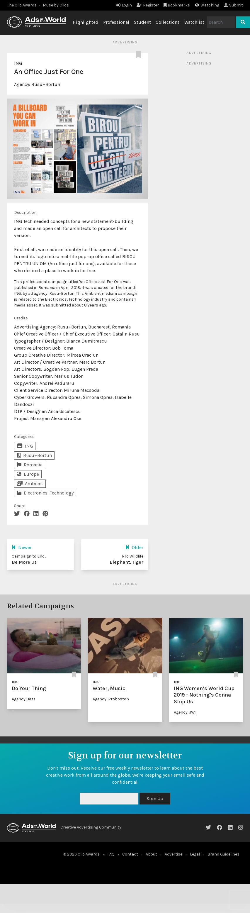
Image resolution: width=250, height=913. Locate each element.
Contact (130, 854)
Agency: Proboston (111, 699)
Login (124, 5)
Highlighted (85, 22)
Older (134, 547)
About (151, 854)
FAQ (111, 854)
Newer (22, 547)
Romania (29, 464)
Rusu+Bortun (45, 84)
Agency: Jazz (23, 699)
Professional (116, 22)
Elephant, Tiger (126, 562)
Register (148, 5)
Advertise (173, 854)
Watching (207, 5)
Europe (28, 474)
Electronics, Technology (45, 493)
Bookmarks (177, 5)
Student (142, 22)
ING (18, 63)
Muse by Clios (56, 5)
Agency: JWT (185, 712)
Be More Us (24, 562)
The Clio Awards (22, 5)
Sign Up (155, 798)
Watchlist (194, 22)
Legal (195, 854)
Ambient (30, 483)
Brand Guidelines (223, 854)
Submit (233, 5)
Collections (168, 22)
